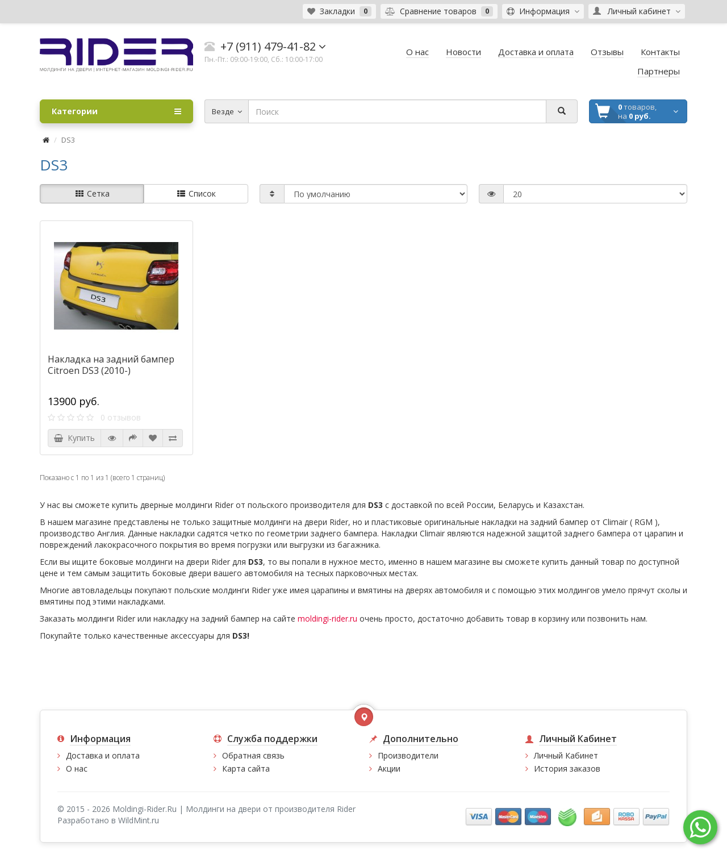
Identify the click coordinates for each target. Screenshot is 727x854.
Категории (116, 111)
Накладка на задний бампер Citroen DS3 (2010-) (111, 364)
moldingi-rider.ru (327, 618)
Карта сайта (246, 768)
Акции (389, 768)
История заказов (567, 768)
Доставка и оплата (103, 755)
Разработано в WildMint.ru (108, 820)
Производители (408, 755)
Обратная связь (253, 755)
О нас (76, 768)
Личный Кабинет (566, 755)
